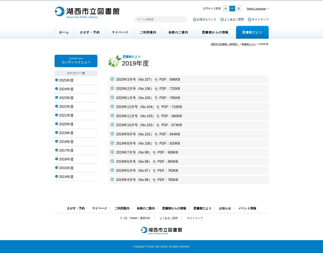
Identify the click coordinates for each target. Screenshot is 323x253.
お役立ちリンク (206, 19)
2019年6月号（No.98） (147, 161)
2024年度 (66, 89)
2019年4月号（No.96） (147, 180)
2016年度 (66, 159)
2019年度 (66, 133)
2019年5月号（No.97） (147, 170)
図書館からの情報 (215, 32)
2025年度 (66, 80)
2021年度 (66, 115)
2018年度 (66, 142)
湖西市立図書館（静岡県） (225, 44)
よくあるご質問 (234, 19)
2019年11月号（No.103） (149, 116)
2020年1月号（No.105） (148, 98)
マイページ (120, 32)
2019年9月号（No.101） (148, 134)
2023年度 (66, 98)
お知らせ (225, 208)
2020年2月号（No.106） (148, 88)
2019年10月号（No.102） (149, 125)
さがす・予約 (90, 32)
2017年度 (66, 150)
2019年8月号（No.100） (148, 143)
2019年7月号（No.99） (147, 152)
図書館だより (252, 32)
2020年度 (66, 124)
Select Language (256, 8)
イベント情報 (247, 208)
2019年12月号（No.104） (149, 107)
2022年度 (66, 106)
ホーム (64, 32)
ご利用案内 (148, 32)
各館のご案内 (178, 32)
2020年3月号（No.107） (148, 79)
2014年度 (66, 177)
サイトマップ (260, 19)
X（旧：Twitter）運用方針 (135, 218)
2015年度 (66, 168)
